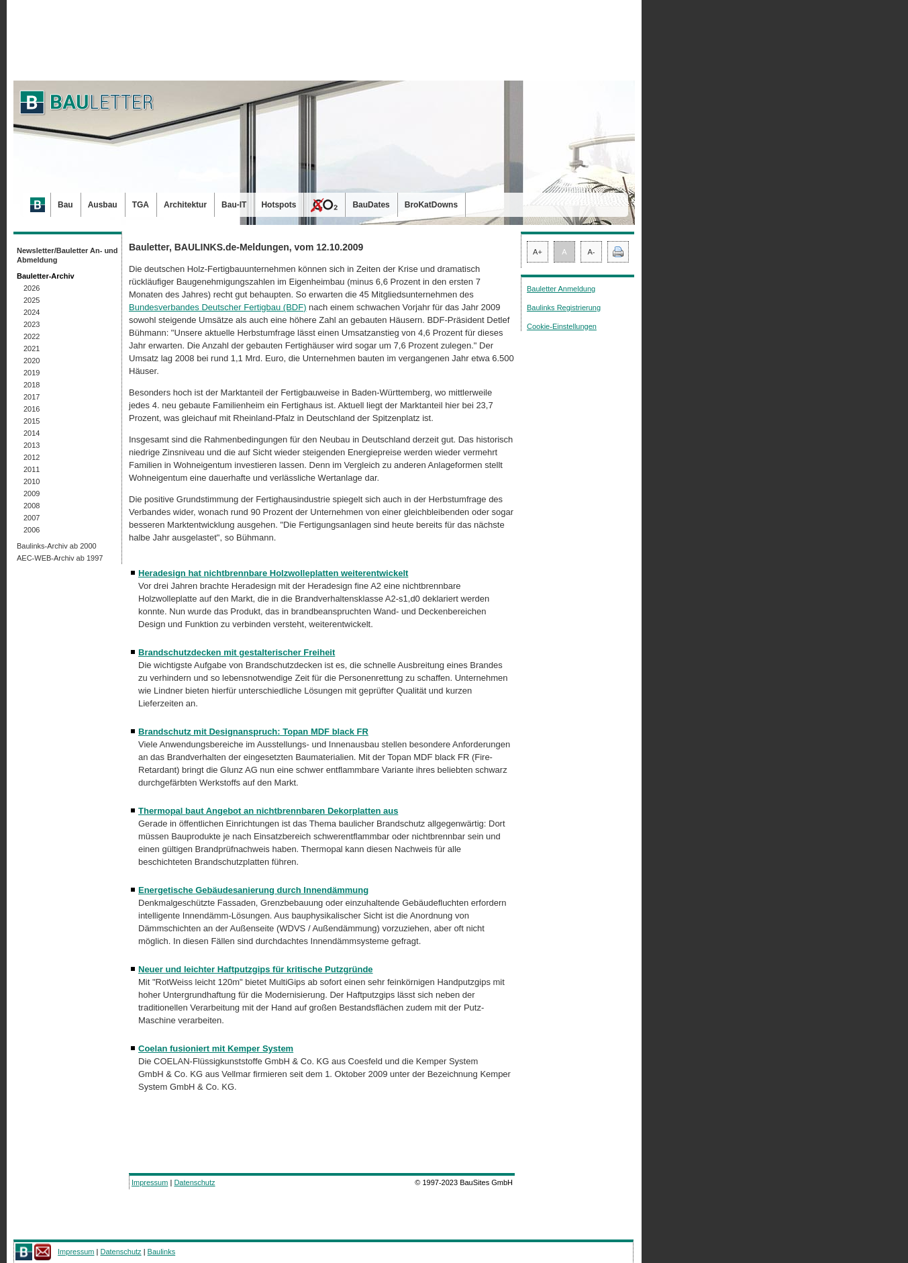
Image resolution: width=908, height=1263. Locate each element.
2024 (31, 312)
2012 (31, 457)
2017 (31, 397)
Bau (65, 204)
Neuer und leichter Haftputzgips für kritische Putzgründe (255, 969)
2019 (31, 373)
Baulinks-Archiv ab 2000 (57, 546)
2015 (31, 421)
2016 (31, 409)
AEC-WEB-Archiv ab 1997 (60, 558)
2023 (31, 324)
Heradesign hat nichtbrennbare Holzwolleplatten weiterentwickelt (273, 573)
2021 (31, 348)
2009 (31, 493)
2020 (31, 361)
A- (591, 252)
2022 (31, 336)
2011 (31, 469)
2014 (31, 433)
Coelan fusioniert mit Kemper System (215, 1048)
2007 (31, 518)
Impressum (150, 1182)
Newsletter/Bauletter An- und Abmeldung (67, 255)
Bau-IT (233, 204)
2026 (31, 288)
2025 (31, 300)
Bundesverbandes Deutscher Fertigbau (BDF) (217, 307)
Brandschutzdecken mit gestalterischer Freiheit (236, 652)
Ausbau (102, 204)
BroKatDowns (431, 204)
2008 (31, 506)
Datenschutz (194, 1182)
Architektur (185, 204)
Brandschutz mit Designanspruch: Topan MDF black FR (253, 732)
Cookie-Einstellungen (562, 326)
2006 (31, 530)
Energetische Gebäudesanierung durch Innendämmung (253, 890)
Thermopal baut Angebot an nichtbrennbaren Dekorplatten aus (268, 811)
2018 (31, 385)
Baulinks (162, 1252)
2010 (31, 481)
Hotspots (278, 204)
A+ (537, 252)
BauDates (370, 204)
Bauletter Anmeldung (561, 289)
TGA (140, 204)
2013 (31, 445)
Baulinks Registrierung (564, 307)
